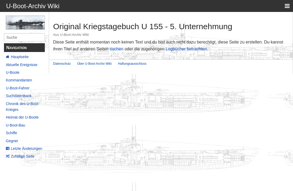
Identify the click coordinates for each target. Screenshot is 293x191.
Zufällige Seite (22, 156)
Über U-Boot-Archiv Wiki (94, 64)
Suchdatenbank (19, 96)
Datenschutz (62, 64)
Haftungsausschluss (132, 64)
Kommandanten (19, 80)
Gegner (12, 141)
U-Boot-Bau (15, 125)
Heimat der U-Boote (22, 117)
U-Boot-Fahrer (17, 88)
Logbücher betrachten (186, 49)
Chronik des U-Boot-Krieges (23, 107)
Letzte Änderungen (26, 148)
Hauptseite (20, 57)
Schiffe (11, 133)
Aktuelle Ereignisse (21, 65)
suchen (117, 49)
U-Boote (12, 72)
